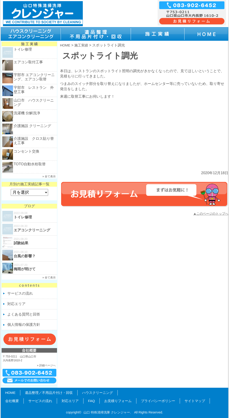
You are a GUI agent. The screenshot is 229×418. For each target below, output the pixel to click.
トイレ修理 (23, 49)
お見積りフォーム (118, 401)
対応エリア (16, 304)
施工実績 (81, 45)
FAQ (91, 401)
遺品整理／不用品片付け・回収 (49, 393)
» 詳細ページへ (46, 365)
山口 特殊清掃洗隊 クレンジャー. (107, 412)
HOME (65, 45)
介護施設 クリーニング (32, 126)
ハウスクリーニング (97, 393)
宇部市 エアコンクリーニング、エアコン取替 (34, 77)
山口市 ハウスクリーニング (34, 102)
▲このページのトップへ (210, 213)
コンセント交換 (26, 151)
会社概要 (12, 401)
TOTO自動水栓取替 (30, 164)
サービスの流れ (20, 293)
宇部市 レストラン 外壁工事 (34, 90)
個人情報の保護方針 (23, 324)
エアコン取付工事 (28, 62)
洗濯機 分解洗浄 (27, 113)
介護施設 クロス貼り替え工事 (34, 141)
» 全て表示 (49, 176)
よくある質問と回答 (23, 314)
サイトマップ (195, 401)
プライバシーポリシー (158, 401)
